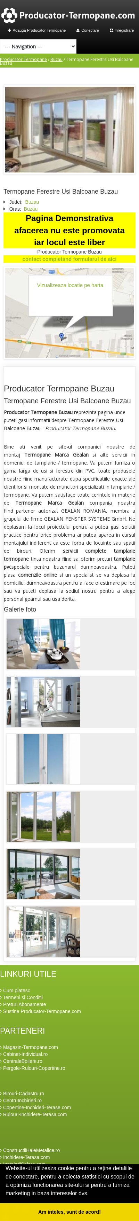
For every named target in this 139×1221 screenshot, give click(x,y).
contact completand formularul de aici (70, 259)
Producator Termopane (23, 59)
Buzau (56, 59)
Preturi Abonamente (23, 1004)
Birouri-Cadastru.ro (22, 1093)
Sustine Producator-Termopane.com (40, 1011)
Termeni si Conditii (21, 997)
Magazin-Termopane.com (29, 1047)
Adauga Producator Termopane (37, 30)
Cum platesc (15, 990)
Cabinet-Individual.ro (24, 1054)
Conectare (87, 30)
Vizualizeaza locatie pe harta (70, 285)
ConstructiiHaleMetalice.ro (30, 1150)
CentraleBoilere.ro (21, 1061)
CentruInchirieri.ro (21, 1100)
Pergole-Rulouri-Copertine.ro (32, 1068)
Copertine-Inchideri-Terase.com (35, 1107)
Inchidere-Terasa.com (25, 1157)
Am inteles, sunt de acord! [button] (69, 1212)
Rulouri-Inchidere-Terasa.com (33, 1114)
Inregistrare (122, 30)
